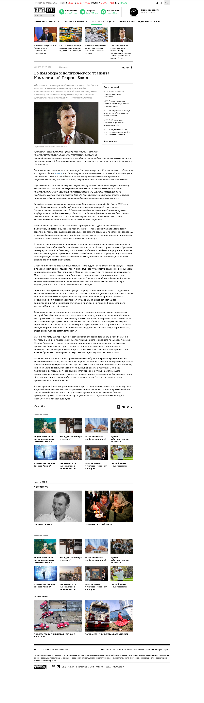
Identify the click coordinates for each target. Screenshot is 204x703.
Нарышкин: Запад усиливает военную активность (114, 94)
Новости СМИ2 (40, 482)
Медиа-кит (132, 649)
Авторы (158, 649)
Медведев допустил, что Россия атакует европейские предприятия (45, 49)
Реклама (105, 649)
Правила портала (146, 649)
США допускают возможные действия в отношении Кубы (114, 122)
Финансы (82, 21)
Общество (110, 21)
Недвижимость (146, 21)
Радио (113, 649)
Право (122, 21)
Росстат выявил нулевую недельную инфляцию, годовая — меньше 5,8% (70, 48)
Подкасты (53, 21)
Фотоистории (41, 487)
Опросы (166, 649)
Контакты (121, 649)
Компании (68, 21)
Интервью (39, 21)
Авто (132, 21)
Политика (96, 21)
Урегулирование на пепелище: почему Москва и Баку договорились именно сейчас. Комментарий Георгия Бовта (120, 51)
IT (159, 21)
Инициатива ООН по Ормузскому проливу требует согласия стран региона (117, 132)
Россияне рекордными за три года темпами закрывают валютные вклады (95, 49)
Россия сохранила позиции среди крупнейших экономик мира (116, 103)
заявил (58, 173)
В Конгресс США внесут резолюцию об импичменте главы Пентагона (117, 113)
